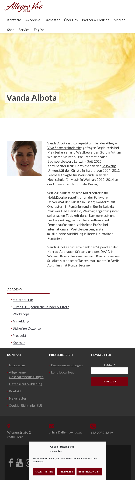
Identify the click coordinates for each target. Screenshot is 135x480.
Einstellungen (89, 471)
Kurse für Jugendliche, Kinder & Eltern (41, 307)
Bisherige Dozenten (28, 328)
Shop (10, 30)
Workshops (21, 314)
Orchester (52, 20)
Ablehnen (66, 471)
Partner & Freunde (95, 20)
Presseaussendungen (67, 365)
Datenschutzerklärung (25, 384)
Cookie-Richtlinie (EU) (25, 405)
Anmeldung (21, 321)
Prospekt (19, 335)
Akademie (32, 20)
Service (24, 30)
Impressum (17, 365)
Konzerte (14, 20)
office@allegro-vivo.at (65, 432)
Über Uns (71, 20)
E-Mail (109, 365)
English (39, 30)
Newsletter (17, 398)
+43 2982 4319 (101, 433)
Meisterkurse (23, 300)
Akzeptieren (44, 471)
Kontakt (19, 343)
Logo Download (63, 372)
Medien (119, 20)
